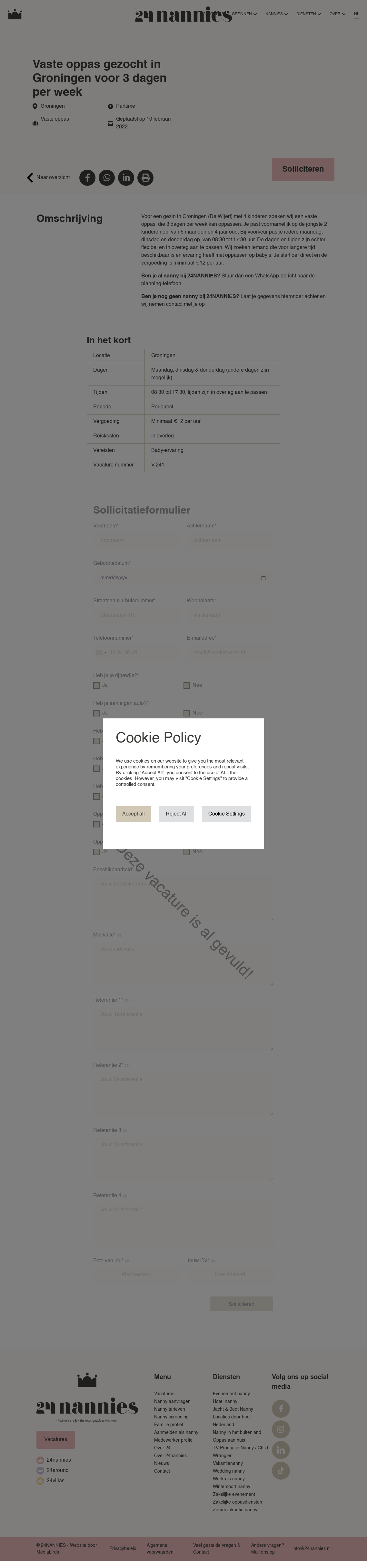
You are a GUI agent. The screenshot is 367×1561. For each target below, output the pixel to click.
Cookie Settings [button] (226, 814)
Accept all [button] (133, 814)
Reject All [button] (177, 814)
